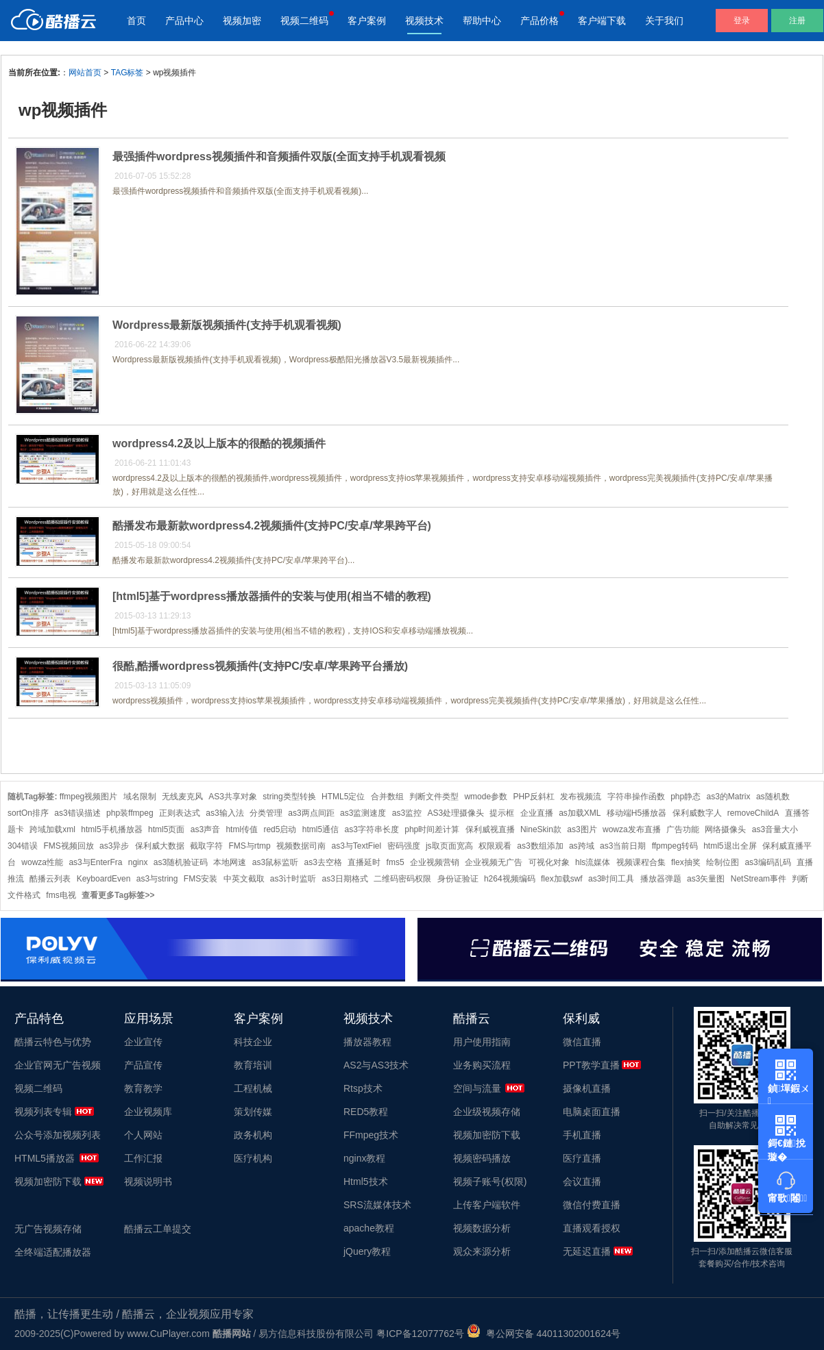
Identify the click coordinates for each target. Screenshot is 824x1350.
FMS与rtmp (249, 846)
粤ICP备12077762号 (420, 1333)
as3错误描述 (77, 813)
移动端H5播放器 (636, 813)
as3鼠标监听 (275, 862)
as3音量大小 (775, 829)
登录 (742, 20)
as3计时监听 (293, 879)
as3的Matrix (729, 796)
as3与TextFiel (356, 846)
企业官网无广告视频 (57, 1065)
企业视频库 (148, 1111)
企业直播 (536, 813)
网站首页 (85, 72)
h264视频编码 (509, 879)
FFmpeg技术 (370, 1134)
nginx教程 (364, 1158)
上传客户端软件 (486, 1204)
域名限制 (139, 796)
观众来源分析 (482, 1251)
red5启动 (279, 829)
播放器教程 (367, 1041)
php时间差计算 (431, 829)
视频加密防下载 (48, 1181)
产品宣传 (143, 1065)
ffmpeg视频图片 (88, 796)
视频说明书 (148, 1181)
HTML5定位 (343, 796)
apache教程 (368, 1228)
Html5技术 (365, 1181)
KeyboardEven (104, 879)
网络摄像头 (725, 829)
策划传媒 (253, 1111)
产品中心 (184, 20)
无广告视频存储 (48, 1228)
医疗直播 (582, 1158)
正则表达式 (179, 813)
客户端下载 (602, 20)
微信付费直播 (591, 1204)
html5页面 (166, 829)
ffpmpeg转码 (675, 846)
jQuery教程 (367, 1251)
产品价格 (539, 20)
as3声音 (205, 829)
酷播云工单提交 (157, 1228)
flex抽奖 (686, 862)
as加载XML (580, 813)
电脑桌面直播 (591, 1111)
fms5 (395, 862)
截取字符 (206, 846)
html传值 (242, 829)
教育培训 (253, 1065)
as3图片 (581, 829)
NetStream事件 (758, 879)
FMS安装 (200, 879)
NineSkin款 (540, 829)
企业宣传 (143, 1041)
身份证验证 (457, 879)
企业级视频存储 (486, 1111)
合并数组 (387, 796)
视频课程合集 (641, 862)
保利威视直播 (490, 829)
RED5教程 (365, 1111)
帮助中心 (482, 20)
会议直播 (582, 1181)
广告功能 (682, 829)
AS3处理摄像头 (455, 813)
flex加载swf (562, 879)
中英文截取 (244, 879)
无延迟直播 (587, 1251)
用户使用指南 (482, 1041)
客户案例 (367, 20)
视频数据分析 (482, 1228)
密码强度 (403, 846)
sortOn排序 (28, 813)
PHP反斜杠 (534, 796)
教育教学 (143, 1088)
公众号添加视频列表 (57, 1134)
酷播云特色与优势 (52, 1041)
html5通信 (320, 829)
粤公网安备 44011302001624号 (544, 1333)
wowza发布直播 (632, 829)
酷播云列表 (50, 879)
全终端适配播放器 (52, 1252)
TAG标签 (127, 72)
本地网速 (229, 862)
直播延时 (364, 862)
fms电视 (60, 895)
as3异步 (114, 846)
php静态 (685, 796)
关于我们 (664, 20)
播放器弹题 (660, 879)
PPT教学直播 (591, 1065)
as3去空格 (323, 862)
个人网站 (143, 1134)
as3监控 (407, 813)
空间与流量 (477, 1088)
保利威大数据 (159, 846)
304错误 (23, 846)
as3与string (157, 879)
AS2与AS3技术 (376, 1065)
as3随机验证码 (181, 862)
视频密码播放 (482, 1158)
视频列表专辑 (43, 1111)
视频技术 (424, 20)
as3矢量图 (706, 879)
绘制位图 (722, 862)
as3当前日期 (623, 846)
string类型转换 (289, 796)
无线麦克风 (182, 796)
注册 (797, 20)
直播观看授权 (591, 1228)
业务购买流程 (482, 1065)
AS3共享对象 (232, 796)
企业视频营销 (434, 862)
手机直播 (582, 1134)
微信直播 (582, 1041)
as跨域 (581, 846)
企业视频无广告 (493, 862)
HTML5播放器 (44, 1158)
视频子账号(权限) (489, 1181)
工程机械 (253, 1088)
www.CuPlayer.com (168, 1333)
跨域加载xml (52, 829)
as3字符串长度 (372, 829)
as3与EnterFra (95, 862)
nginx (138, 862)
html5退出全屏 (729, 846)
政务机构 (253, 1134)
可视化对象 (549, 862)
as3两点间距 (311, 813)
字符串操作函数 (636, 796)
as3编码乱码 (767, 862)
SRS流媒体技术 (377, 1204)
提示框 (501, 813)
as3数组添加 (540, 846)
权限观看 (494, 846)
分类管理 (266, 813)
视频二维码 (304, 20)
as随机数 (773, 796)
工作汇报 (143, 1158)
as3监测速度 (363, 813)
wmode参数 (485, 796)
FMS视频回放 (68, 846)
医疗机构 (253, 1158)
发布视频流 (580, 796)
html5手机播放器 (111, 829)
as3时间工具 (611, 879)
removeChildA (753, 813)
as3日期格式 (345, 879)
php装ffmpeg (130, 813)
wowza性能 (42, 862)
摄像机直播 (587, 1088)
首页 (136, 20)
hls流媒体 (592, 862)
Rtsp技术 (363, 1088)
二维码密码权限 (402, 879)
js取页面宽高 (449, 846)
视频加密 (242, 20)
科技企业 (253, 1041)
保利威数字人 (697, 813)
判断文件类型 (434, 796)
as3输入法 (224, 813)
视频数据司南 (301, 846)
